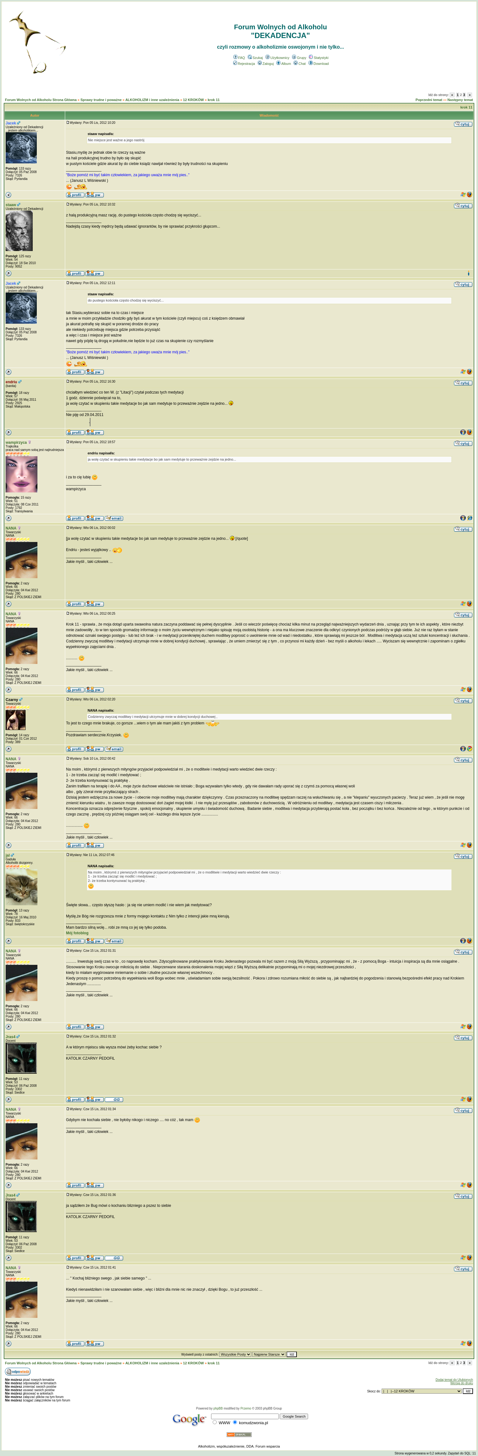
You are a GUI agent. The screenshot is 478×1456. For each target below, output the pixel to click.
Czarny (12, 700)
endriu (11, 382)
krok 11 (214, 100)
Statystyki (318, 58)
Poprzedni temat (429, 100)
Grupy (299, 58)
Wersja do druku (461, 1383)
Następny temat (460, 100)
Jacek (11, 123)
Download (319, 63)
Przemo (245, 1408)
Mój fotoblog (77, 933)
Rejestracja (244, 63)
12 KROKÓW (193, 100)
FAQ (239, 58)
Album (284, 63)
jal (8, 855)
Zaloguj (266, 63)
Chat (300, 63)
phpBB (218, 1408)
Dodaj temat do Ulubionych (454, 1379)
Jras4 (10, 1037)
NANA (11, 528)
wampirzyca (16, 442)
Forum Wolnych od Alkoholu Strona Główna (41, 100)
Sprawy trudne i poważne (101, 100)
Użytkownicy (277, 58)
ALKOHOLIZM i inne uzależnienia (152, 100)
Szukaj (255, 58)
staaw (11, 205)
